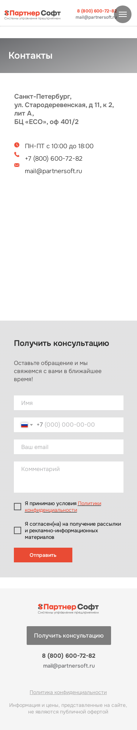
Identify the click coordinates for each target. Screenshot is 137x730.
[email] (68, 446)
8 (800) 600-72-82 (97, 11)
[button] (69, 635)
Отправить (43, 555)
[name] (68, 402)
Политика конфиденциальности (68, 692)
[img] (32, 15)
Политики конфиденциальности (63, 506)
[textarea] (68, 477)
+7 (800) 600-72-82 (54, 159)
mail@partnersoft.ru (96, 17)
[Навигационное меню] (123, 14)
